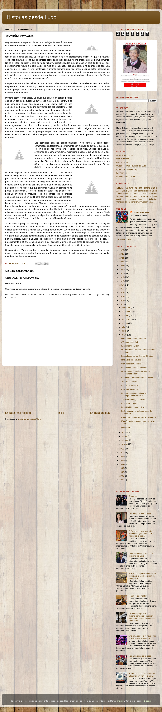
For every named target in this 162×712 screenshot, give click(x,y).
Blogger (147, 701)
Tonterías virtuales (129, 381)
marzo (125, 436)
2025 (121, 254)
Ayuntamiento (122, 194)
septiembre (127, 319)
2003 (121, 468)
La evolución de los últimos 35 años (137, 356)
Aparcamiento (136, 199)
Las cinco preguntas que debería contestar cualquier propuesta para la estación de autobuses (141, 617)
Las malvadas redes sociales (134, 368)
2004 (121, 464)
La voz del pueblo (129, 403)
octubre (125, 315)
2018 (121, 281)
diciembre (126, 308)
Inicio (61, 412)
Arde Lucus (121, 191)
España (153, 196)
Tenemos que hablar (137, 596)
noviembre (127, 311)
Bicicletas (152, 199)
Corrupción (143, 196)
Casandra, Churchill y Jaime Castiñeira (138, 417)
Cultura (129, 187)
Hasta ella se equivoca (131, 360)
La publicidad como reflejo (132, 407)
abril (124, 432)
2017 (121, 285)
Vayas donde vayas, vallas (133, 399)
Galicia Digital (122, 162)
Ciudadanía (144, 202)
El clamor (132, 496)
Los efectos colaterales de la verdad (137, 378)
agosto (125, 323)
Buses (152, 202)
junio (124, 331)
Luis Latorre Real (141, 212)
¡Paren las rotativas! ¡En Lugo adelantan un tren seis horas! (141, 674)
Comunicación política (131, 364)
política (138, 187)
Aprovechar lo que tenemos (133, 338)
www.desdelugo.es (124, 155)
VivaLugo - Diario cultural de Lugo (131, 166)
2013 (121, 300)
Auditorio (120, 199)
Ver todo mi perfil (123, 239)
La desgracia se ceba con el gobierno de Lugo (140, 554)
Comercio (134, 194)
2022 (121, 265)
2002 (121, 472)
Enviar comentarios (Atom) (29, 419)
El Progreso (121, 173)
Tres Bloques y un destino (139, 513)
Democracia (150, 187)
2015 (121, 293)
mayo (124, 335)
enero (124, 444)
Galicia (144, 194)
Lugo (119, 187)
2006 (121, 456)
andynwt (120, 701)
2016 (121, 289)
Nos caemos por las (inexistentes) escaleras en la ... (136, 372)
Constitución (121, 202)
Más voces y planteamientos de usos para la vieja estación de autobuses (142, 575)
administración (144, 191)
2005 (121, 460)
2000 (121, 480)
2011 (121, 449)
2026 (121, 250)
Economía (132, 191)
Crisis (154, 191)
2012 (121, 304)
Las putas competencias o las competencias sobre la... (134, 394)
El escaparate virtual (130, 346)
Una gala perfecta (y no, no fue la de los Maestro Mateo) (142, 637)
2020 (121, 273)
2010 (121, 453)
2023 (121, 262)
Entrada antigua (100, 412)
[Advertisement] (57, 388)
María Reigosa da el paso (139, 656)
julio (124, 327)
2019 (121, 277)
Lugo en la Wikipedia (125, 176)
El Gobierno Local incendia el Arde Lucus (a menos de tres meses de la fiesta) (141, 533)
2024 (121, 258)
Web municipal (122, 159)
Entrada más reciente (18, 412)
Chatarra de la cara (129, 389)
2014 (121, 296)
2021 (121, 269)
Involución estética (129, 385)
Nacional (153, 194)
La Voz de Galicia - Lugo (127, 169)
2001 (121, 476)
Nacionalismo (134, 202)
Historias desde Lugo (31, 17)
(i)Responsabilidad (129, 342)
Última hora (126, 427)
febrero (125, 440)
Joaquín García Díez (126, 196)
